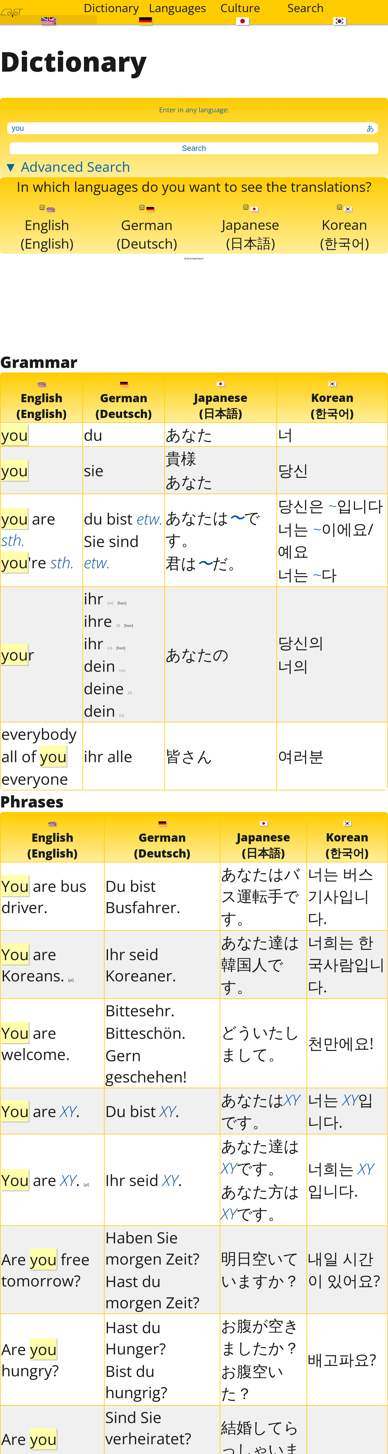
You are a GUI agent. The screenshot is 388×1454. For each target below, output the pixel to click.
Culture (240, 7)
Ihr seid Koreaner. (140, 964)
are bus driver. (43, 896)
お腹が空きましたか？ (260, 1336)
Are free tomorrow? (45, 1269)
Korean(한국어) (344, 228)
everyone (34, 778)
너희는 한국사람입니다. (346, 964)
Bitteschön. (145, 1032)
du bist (123, 518)
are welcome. (35, 1043)
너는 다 (307, 574)
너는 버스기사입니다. (340, 896)
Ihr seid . (143, 1180)
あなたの (197, 654)
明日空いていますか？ (260, 1269)
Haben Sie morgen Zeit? (152, 1248)
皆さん (189, 755)
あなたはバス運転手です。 (260, 896)
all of (34, 756)
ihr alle (108, 756)
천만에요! (340, 1043)
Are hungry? (30, 1359)
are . (40, 1111)
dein (104, 665)
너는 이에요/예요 (325, 540)
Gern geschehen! (146, 1066)
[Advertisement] (194, 305)
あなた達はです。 (260, 1156)
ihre (108, 620)
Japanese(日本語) (250, 228)
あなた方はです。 (260, 1202)
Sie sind (111, 551)
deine (108, 688)
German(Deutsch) (147, 229)
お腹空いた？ (252, 1382)
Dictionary (111, 7)
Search (305, 7)
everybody (39, 733)
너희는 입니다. (340, 1179)
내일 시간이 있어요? (344, 1269)
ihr (105, 598)
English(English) (47, 229)
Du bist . (142, 1111)
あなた (189, 434)
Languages (177, 7)
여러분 (301, 755)
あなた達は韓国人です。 (260, 964)
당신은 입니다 (330, 505)
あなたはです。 (213, 528)
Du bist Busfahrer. (142, 896)
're (37, 562)
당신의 (301, 642)
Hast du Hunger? (135, 1337)
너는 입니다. (340, 1110)
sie (94, 470)
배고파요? (342, 1359)
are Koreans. (37, 964)
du (93, 434)
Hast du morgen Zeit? (152, 1291)
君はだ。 (204, 562)
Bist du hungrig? (136, 1381)
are (28, 529)
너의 (293, 665)
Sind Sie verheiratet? (148, 1427)
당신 (293, 470)
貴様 (181, 458)
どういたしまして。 (260, 1043)
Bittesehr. (140, 1010)
